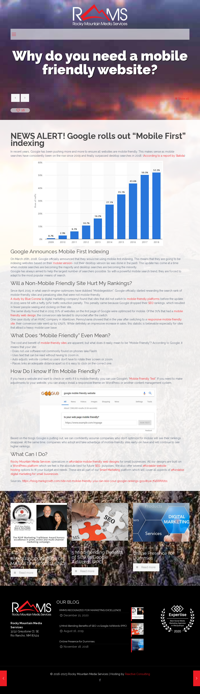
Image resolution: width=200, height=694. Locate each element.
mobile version (62, 263)
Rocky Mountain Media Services (31, 461)
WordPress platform (25, 465)
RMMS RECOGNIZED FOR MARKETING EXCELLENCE (39, 561)
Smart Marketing (110, 469)
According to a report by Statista (164, 155)
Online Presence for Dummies (153, 555)
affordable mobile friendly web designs (94, 461)
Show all (181, 98)
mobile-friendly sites (54, 342)
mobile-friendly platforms (143, 298)
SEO (151, 303)
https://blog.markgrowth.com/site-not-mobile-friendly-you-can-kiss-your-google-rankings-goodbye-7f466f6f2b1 (94, 481)
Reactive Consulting (137, 674)
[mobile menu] (14, 34)
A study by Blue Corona (26, 298)
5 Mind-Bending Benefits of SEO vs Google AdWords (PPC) (97, 557)
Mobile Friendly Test (142, 378)
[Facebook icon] (100, 680)
